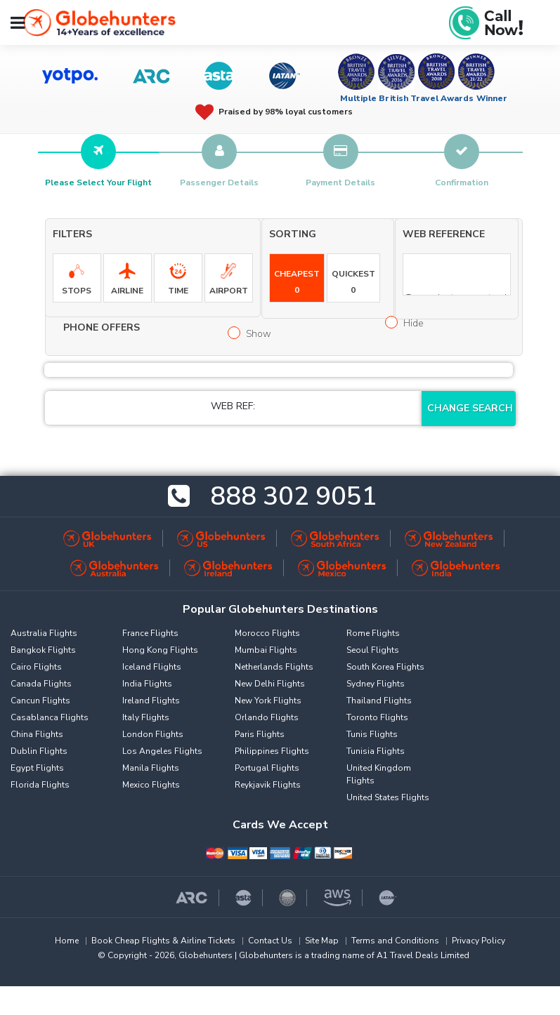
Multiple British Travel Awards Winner (424, 98)
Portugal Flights (267, 768)
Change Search (470, 408)
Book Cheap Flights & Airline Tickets (163, 940)
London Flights (152, 734)
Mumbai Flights (266, 650)
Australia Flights (44, 633)
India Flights (147, 683)
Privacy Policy (478, 940)
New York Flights (268, 700)
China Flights (37, 734)
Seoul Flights (372, 650)
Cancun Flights (40, 700)
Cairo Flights (36, 666)
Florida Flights (40, 784)
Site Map (322, 940)
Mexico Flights (151, 784)
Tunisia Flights (375, 751)
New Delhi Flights (270, 683)
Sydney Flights (375, 683)
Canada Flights (41, 683)
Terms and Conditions (395, 940)
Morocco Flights (267, 633)
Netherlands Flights (274, 666)
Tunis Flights (372, 734)
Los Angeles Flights (162, 751)
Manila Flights (150, 768)
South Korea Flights (385, 666)
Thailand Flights (379, 700)
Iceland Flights (151, 666)
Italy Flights (145, 717)
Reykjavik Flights (268, 784)
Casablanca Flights (50, 717)
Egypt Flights (37, 768)
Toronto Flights (377, 717)
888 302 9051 (293, 496)
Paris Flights (260, 734)
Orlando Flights (267, 717)
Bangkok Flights (43, 650)
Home (67, 940)
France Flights (150, 633)
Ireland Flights (151, 700)
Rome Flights (373, 633)
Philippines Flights (272, 751)
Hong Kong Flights (160, 650)
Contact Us (270, 940)
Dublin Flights (39, 751)
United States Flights (387, 797)
